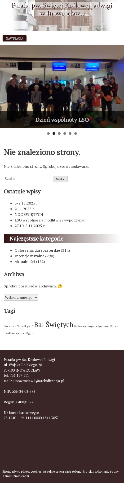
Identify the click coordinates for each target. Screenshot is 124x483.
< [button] (5, 85)
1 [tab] (48, 133)
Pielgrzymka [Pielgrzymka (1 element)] (102, 326)
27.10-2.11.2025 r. (30, 225)
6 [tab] (75, 133)
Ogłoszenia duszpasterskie (37, 250)
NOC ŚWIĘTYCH (29, 214)
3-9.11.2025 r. (27, 203)
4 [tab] (64, 133)
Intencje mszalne (29, 255)
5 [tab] (70, 133)
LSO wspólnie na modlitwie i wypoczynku (50, 220)
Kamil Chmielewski (15, 476)
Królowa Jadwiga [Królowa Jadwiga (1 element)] (84, 326)
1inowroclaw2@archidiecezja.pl (38, 380)
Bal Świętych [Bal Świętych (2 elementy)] (53, 324)
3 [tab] (59, 133)
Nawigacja (14, 39)
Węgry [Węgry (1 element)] (29, 333)
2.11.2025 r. (25, 208)
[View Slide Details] (62, 86)
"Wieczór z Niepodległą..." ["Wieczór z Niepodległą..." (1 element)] (18, 326)
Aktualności (25, 261)
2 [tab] (54, 133)
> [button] (118, 85)
